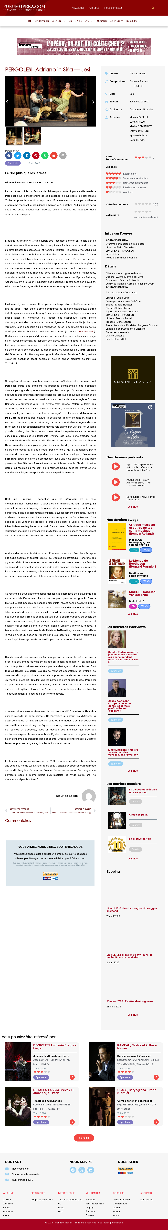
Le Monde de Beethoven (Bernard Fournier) (142, 563)
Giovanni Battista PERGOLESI (139, 84)
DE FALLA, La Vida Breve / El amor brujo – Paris (53, 1091)
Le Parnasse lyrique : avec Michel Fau (141, 498)
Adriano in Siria (138, 73)
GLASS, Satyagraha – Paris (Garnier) (136, 1091)
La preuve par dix (140, 838)
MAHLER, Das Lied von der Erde (142, 593)
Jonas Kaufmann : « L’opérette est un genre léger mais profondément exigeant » (120, 705)
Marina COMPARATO (141, 126)
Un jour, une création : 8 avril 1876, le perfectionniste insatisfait (129, 956)
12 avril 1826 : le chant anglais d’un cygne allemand (131, 909)
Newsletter (78, 7)
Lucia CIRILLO (137, 121)
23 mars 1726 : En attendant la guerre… (130, 1001)
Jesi (132, 93)
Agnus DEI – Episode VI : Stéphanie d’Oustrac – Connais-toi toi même (139, 467)
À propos (94, 7)
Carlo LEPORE (137, 139)
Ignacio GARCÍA (138, 135)
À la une (58, 21)
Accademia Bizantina (141, 109)
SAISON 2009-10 (139, 101)
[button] (58, 21)
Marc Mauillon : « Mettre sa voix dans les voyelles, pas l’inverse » (123, 752)
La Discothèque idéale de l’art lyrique (143, 791)
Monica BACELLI (139, 117)
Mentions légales (64, 1222)
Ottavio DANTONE (139, 130)
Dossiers (133, 21)
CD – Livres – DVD (80, 21)
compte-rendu (86, 331)
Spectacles (42, 21)
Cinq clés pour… (139, 814)
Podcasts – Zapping (109, 21)
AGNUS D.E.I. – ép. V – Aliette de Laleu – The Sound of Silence (138, 482)
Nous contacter (113, 7)
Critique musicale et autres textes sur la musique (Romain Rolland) (142, 529)
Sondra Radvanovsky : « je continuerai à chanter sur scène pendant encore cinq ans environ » (123, 656)
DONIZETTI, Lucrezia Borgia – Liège (54, 1046)
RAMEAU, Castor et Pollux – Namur (137, 1046)
